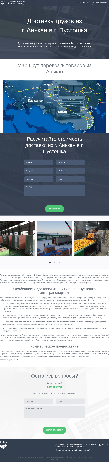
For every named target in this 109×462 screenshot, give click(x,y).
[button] (49, 262)
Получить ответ (54, 430)
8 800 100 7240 (54, 387)
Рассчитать (54, 209)
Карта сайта (54, 459)
